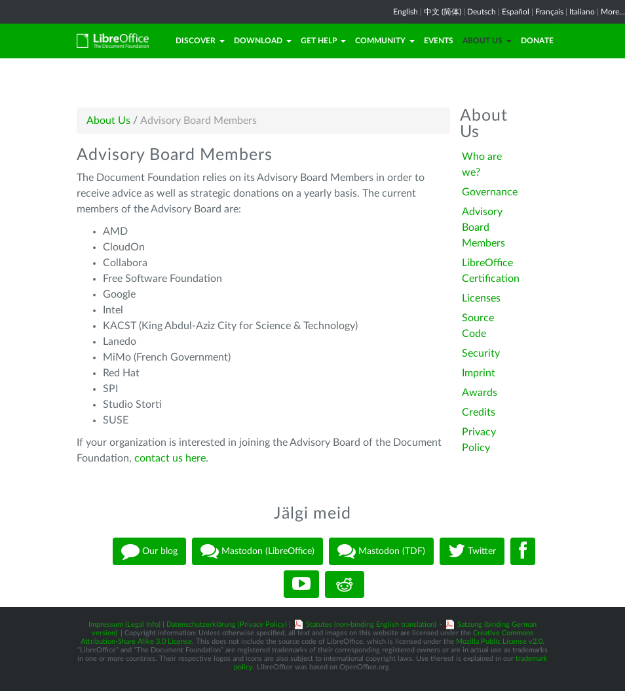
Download (263, 41)
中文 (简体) (442, 12)
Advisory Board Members (483, 227)
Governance (490, 192)
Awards (479, 392)
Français (549, 12)
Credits (478, 412)
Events (438, 41)
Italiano (582, 12)
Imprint (478, 373)
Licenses (481, 298)
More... (613, 12)
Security (481, 353)
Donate (537, 41)
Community (385, 41)
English (405, 12)
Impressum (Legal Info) (124, 624)
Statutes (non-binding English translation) (371, 624)
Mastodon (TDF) (381, 551)
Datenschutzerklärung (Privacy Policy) (226, 624)
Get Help (323, 41)
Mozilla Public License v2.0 (499, 641)
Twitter (472, 551)
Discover (200, 41)
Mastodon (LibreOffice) (257, 551)
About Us (487, 41)
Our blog (149, 551)
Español (515, 12)
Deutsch (481, 12)
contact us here (170, 458)
